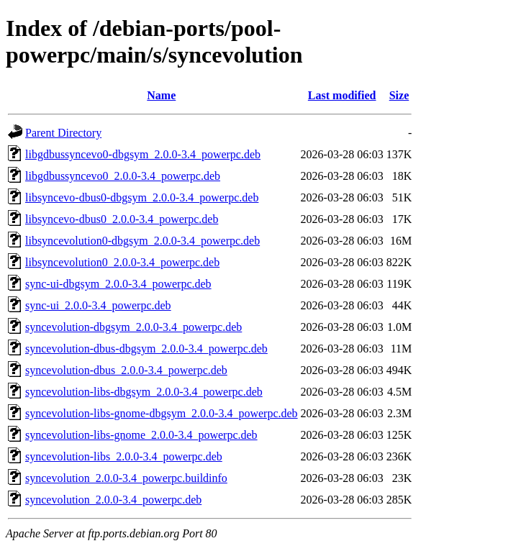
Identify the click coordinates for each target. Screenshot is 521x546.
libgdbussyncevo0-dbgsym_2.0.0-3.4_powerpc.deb (142, 154)
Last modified (342, 95)
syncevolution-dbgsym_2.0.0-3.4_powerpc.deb (133, 327)
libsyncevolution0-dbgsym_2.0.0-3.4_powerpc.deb (142, 241)
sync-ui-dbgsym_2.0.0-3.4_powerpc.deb (118, 284)
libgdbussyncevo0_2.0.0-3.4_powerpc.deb (122, 176)
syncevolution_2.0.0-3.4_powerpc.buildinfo (126, 478)
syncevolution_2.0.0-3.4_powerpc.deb (113, 499)
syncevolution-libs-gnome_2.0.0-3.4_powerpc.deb (141, 435)
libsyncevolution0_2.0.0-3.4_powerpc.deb (122, 262)
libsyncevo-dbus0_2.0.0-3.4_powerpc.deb (121, 219)
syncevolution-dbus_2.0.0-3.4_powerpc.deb (126, 370)
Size (399, 95)
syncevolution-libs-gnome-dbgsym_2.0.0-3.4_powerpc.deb (161, 413)
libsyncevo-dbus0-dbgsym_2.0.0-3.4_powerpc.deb (141, 197)
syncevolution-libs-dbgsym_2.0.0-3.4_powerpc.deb (144, 392)
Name (161, 95)
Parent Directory (63, 133)
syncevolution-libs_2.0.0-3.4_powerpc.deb (123, 456)
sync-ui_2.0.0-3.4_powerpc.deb (98, 305)
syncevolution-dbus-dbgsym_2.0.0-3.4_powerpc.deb (146, 348)
